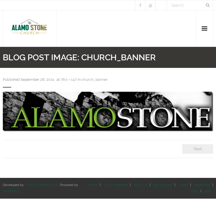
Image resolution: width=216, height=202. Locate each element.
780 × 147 (68, 79)
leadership (202, 185)
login (194, 191)
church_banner (95, 79)
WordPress (11, 191)
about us (140, 185)
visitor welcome (116, 185)
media (183, 185)
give (207, 191)
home (93, 185)
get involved (163, 185)
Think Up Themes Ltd (41, 185)
